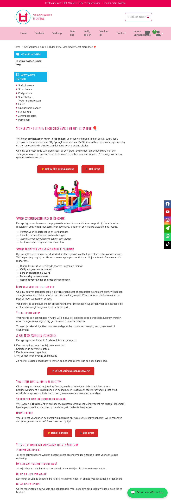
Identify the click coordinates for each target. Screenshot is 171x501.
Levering (95, 453)
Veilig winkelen (98, 457)
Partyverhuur (25, 93)
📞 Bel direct (127, 95)
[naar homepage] (36, 17)
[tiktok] (167, 245)
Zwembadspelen (27, 116)
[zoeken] (148, 17)
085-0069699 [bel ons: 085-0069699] (26, 454)
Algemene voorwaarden (103, 460)
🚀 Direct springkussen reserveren (104, 297)
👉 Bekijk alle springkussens (91, 95)
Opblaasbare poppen (29, 108)
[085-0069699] (73, 17)
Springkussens (26, 86)
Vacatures (58, 460)
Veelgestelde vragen (139, 460)
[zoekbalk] (135, 17)
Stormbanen (25, 90)
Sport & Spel (25, 97)
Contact (121, 33)
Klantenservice (136, 453)
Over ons (58, 453)
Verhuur (39, 33)
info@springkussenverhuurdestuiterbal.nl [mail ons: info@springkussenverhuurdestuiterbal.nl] (36, 459)
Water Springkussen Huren (29, 103)
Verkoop (57, 33)
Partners (58, 457)
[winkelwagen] (147, 33)
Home (23, 33)
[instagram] (167, 220)
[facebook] (167, 204)
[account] (158, 33)
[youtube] (167, 212)
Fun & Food (24, 112)
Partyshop (24, 120)
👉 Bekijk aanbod (92, 359)
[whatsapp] (97, 17)
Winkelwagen (30, 54)
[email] (167, 229)
